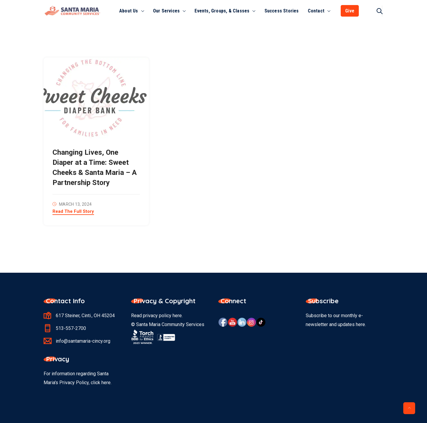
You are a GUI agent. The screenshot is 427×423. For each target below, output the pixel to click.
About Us (128, 11)
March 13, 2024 (75, 204)
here (177, 315)
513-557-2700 (71, 328)
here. (106, 382)
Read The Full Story (73, 211)
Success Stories (282, 11)
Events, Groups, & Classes (222, 11)
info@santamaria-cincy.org (83, 341)
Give (349, 11)
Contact (316, 11)
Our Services (166, 11)
